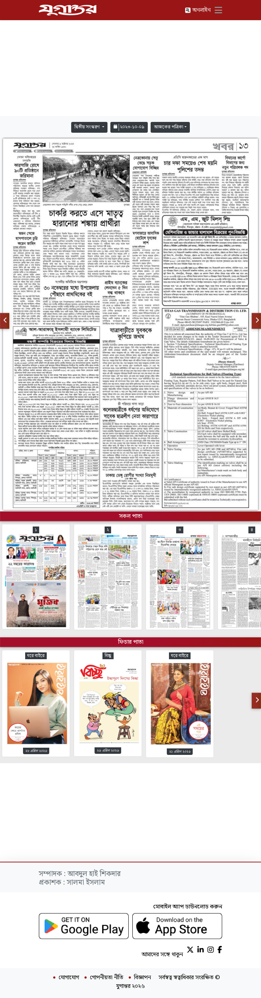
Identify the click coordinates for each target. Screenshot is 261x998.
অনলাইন (198, 10)
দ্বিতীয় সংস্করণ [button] (87, 127)
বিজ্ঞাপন (142, 978)
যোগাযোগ (69, 978)
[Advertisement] (130, 68)
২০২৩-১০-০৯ (129, 127)
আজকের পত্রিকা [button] (168, 127)
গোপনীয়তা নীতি (106, 978)
